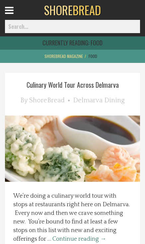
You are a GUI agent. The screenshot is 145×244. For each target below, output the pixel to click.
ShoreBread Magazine (63, 56)
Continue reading (79, 239)
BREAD (72, 10)
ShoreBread (47, 100)
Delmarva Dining (99, 100)
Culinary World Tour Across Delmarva (73, 85)
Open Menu (17, 16)
